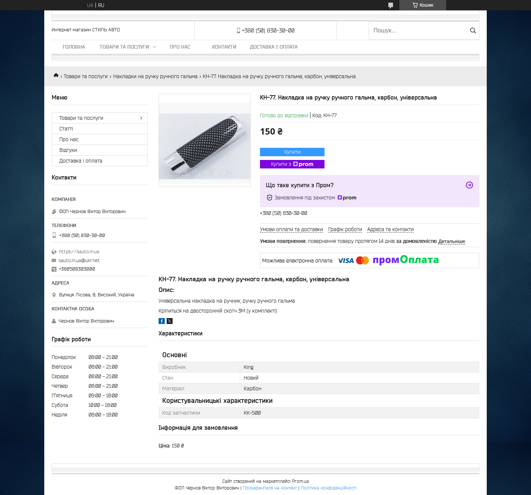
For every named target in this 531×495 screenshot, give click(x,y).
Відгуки (68, 150)
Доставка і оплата (274, 47)
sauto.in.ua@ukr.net (79, 260)
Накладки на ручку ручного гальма (155, 76)
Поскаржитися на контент (270, 487)
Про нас (180, 47)
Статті (66, 129)
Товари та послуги (124, 47)
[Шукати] (472, 30)
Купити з (292, 164)
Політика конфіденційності (329, 487)
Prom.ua (300, 481)
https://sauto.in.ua (79, 251)
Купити (292, 152)
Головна (74, 47)
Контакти (224, 47)
